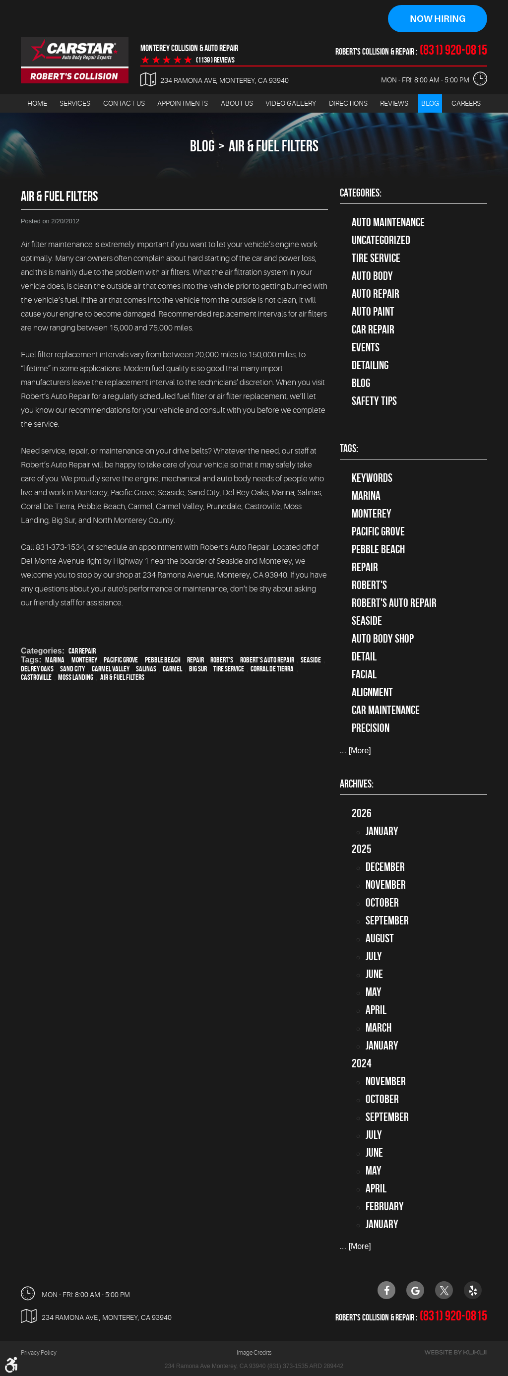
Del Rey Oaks (37, 668)
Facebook (386, 1290)
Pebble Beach (163, 659)
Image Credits (254, 1352)
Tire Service (228, 668)
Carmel (172, 668)
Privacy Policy (39, 1352)
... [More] (355, 750)
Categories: (360, 192)
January (382, 831)
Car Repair (82, 651)
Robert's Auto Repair (267, 659)
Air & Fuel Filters (273, 145)
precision (370, 727)
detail (364, 656)
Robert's (221, 659)
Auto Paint (373, 311)
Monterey (84, 659)
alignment (372, 692)
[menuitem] (37, 103)
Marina (54, 659)
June (374, 974)
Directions (348, 103)
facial (364, 674)
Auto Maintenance (388, 222)
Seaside (311, 659)
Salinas (146, 668)
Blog (430, 103)
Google (415, 1290)
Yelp (473, 1290)
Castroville (36, 677)
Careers (466, 103)
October (382, 902)
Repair (195, 659)
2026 (362, 813)
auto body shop (383, 638)
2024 (362, 1063)
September (387, 920)
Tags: (349, 448)
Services (75, 103)
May (373, 991)
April (376, 1009)
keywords (372, 477)
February (385, 1206)
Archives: (357, 783)
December (385, 866)
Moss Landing (75, 677)
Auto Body (372, 275)
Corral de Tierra (272, 668)
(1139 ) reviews (215, 60)
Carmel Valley (110, 668)
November (386, 884)
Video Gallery (290, 103)
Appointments (182, 103)
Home (37, 103)
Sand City (72, 668)
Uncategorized (381, 240)
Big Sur (198, 668)
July (374, 956)
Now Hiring (437, 19)
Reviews (394, 103)
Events (366, 347)
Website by (455, 1352)
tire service (376, 258)
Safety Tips (374, 400)
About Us (237, 103)
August (380, 938)
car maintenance (386, 710)
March (378, 1027)
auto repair (375, 293)
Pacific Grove (121, 659)
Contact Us (124, 103)
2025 (362, 849)
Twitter (444, 1290)
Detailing (370, 365)
